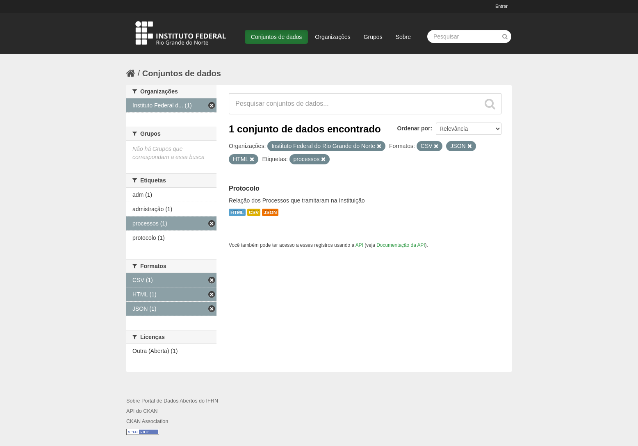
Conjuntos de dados (276, 37)
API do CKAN (141, 411)
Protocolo (244, 188)
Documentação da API (400, 245)
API (359, 245)
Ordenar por (414, 128)
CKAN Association (147, 421)
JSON (270, 212)
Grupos (373, 37)
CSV (254, 212)
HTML (237, 212)
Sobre (403, 37)
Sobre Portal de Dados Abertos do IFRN (172, 401)
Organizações (332, 37)
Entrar (501, 6)
